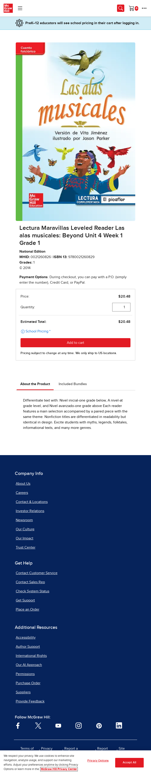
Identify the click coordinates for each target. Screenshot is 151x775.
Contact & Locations (32, 502)
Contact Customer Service (36, 573)
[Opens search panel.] (120, 8)
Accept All (129, 762)
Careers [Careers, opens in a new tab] (22, 493)
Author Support (28, 646)
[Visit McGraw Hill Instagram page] (79, 725)
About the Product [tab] (35, 384)
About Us (23, 483)
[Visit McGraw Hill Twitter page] (38, 725)
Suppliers (23, 692)
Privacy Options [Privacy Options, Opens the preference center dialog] (98, 760)
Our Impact (24, 538)
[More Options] (144, 8)
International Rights (31, 656)
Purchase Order (28, 683)
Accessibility (26, 637)
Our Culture (25, 529)
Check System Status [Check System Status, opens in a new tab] (32, 591)
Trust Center (25, 547)
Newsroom (24, 520)
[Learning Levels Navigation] (20, 8)
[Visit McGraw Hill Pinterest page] (99, 725)
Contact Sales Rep (30, 582)
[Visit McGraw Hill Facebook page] (18, 725)
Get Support (25, 600)
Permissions (25, 674)
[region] (75, 762)
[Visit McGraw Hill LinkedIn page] (119, 725)
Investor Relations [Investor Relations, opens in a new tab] (30, 511)
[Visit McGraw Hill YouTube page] (58, 725)
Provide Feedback (30, 701)
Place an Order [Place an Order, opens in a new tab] (27, 609)
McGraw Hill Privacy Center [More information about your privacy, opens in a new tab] (59, 769)
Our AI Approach (29, 665)
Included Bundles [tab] (73, 384)
